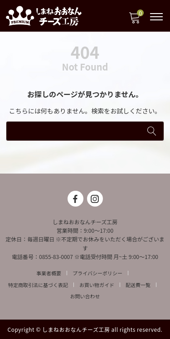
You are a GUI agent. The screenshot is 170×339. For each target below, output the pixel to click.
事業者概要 (48, 273)
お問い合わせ (85, 296)
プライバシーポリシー (97, 273)
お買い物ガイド (96, 284)
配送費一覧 (138, 284)
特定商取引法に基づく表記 (38, 284)
